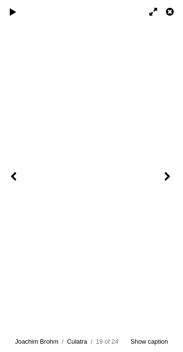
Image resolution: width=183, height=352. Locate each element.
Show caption (149, 341)
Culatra (77, 341)
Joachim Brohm (37, 341)
